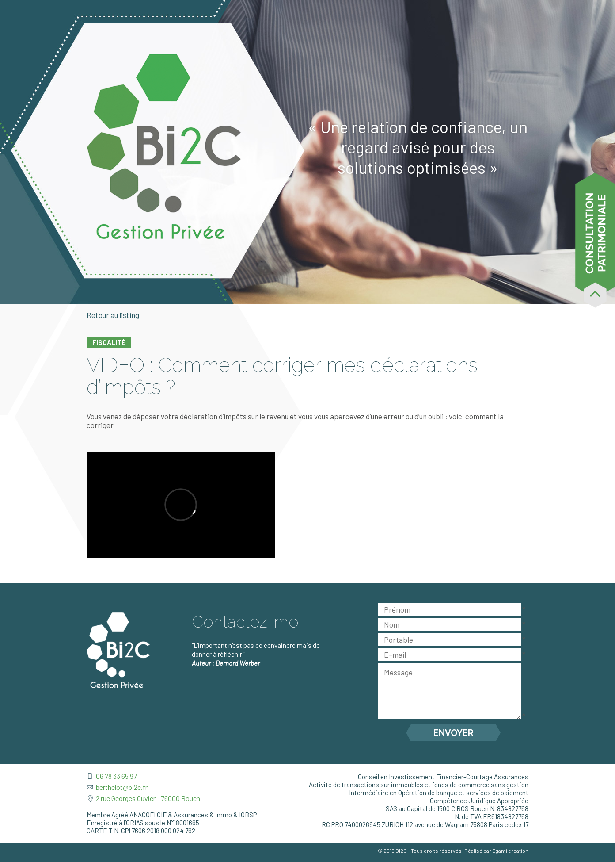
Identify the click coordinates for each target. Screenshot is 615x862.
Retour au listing (113, 314)
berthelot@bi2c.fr (122, 787)
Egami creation (510, 850)
